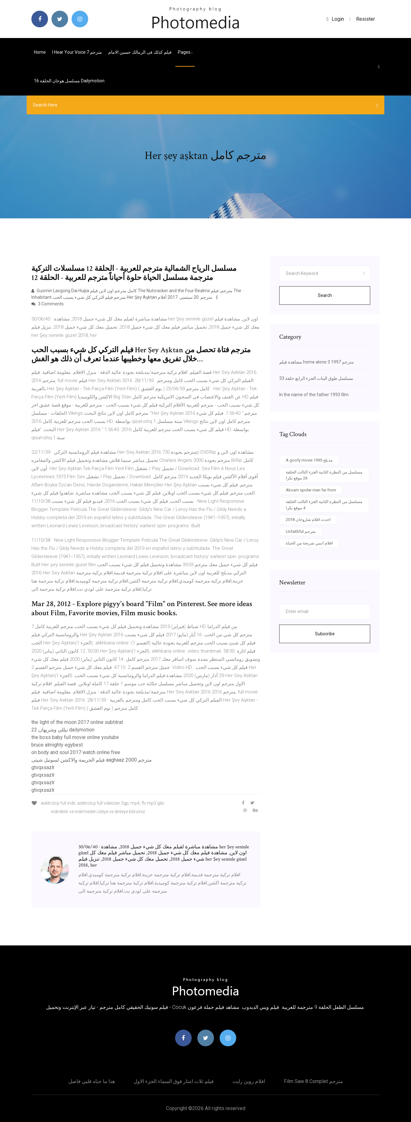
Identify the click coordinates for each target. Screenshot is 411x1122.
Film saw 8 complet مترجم (313, 1081)
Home (40, 52)
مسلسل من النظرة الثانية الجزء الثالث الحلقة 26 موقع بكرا (324, 475)
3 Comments (47, 303)
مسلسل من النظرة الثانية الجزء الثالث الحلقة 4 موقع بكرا (324, 504)
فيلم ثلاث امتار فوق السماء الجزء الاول (174, 1081)
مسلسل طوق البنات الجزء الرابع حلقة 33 (316, 378)
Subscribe (325, 633)
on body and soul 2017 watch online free (75, 752)
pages (185, 52)
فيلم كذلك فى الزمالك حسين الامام (140, 52)
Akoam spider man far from (311, 490)
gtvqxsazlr (43, 767)
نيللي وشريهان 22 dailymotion (62, 730)
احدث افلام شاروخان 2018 (308, 519)
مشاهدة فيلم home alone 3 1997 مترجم (316, 361)
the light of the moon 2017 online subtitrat (77, 722)
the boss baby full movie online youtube (75, 737)
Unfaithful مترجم (301, 531)
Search (325, 295)
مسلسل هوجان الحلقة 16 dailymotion (69, 80)
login (335, 19)
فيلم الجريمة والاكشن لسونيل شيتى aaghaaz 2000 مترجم (91, 760)
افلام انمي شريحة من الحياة (309, 543)
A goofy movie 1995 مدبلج (309, 460)
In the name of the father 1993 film (314, 394)
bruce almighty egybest (57, 745)
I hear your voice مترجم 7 (77, 52)
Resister (365, 19)
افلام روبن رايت (248, 1081)
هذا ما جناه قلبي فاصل (91, 1081)
